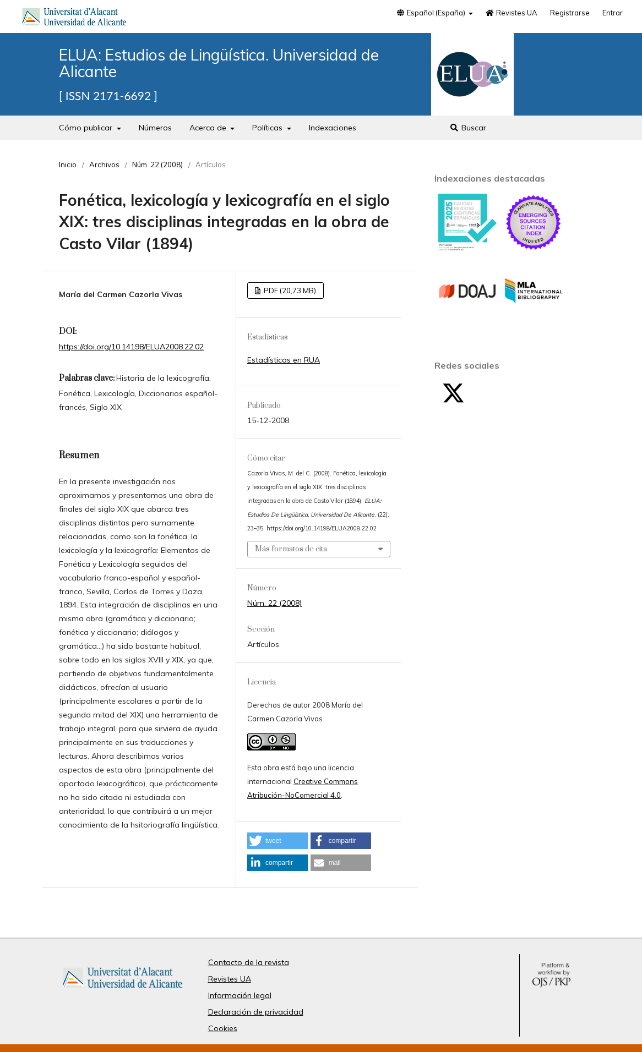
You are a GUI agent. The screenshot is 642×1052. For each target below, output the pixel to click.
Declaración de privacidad (255, 1012)
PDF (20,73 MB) (289, 290)
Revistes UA (511, 12)
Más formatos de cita (291, 549)
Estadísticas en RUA (283, 360)
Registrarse (570, 12)
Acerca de (208, 128)
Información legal (239, 995)
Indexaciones (332, 128)
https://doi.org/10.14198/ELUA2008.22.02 (131, 347)
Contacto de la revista (248, 962)
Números (155, 128)
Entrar (612, 12)
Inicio (68, 164)
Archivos (104, 164)
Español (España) (431, 12)
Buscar (468, 128)
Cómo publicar (87, 128)
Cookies (222, 1028)
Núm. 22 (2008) (157, 164)
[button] (277, 840)
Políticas (268, 128)
